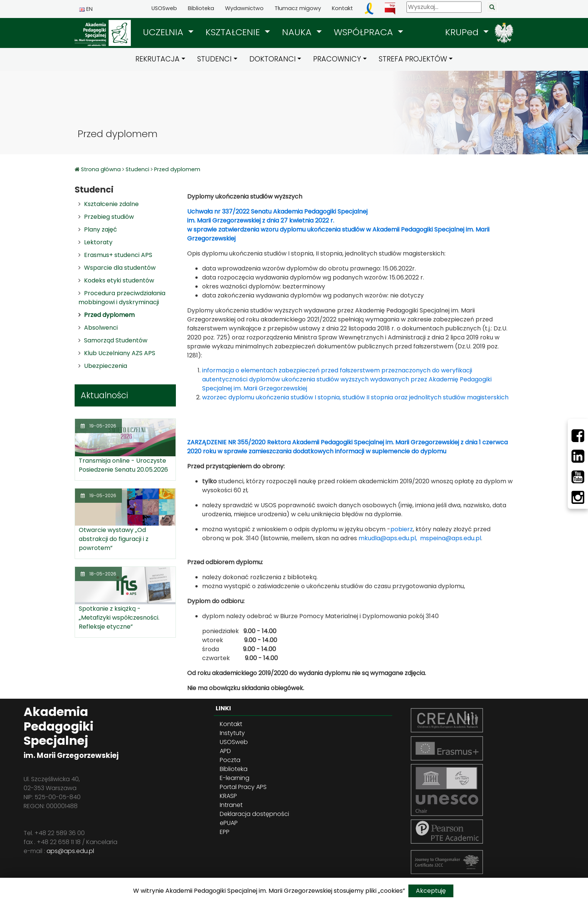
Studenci (137, 169)
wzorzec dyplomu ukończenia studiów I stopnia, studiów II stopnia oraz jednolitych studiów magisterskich (355, 397)
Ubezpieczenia (105, 366)
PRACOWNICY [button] (337, 59)
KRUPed (463, 32)
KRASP (228, 796)
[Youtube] (578, 476)
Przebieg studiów (109, 216)
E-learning (234, 778)
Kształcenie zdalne (111, 204)
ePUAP (229, 823)
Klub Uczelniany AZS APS (119, 353)
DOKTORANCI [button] (272, 59)
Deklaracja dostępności (254, 814)
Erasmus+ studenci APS (118, 255)
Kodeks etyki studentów (119, 280)
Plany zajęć (100, 229)
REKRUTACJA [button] (157, 59)
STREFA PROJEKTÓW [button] (413, 59)
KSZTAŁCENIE (234, 32)
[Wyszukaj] (444, 7)
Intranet (231, 805)
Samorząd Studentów (115, 340)
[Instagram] (578, 497)
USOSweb (164, 8)
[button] (168, 32)
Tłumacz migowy (297, 8)
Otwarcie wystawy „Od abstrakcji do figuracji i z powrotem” (113, 539)
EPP (225, 832)
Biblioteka (201, 8)
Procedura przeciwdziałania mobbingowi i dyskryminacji (121, 297)
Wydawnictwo (244, 8)
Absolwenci (101, 327)
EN (86, 9)
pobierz (401, 529)
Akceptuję (431, 890)
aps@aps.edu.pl (70, 851)
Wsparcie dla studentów (120, 267)
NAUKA (298, 32)
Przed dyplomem (177, 169)
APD (225, 751)
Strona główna (101, 169)
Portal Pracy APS (243, 787)
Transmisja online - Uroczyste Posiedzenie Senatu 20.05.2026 (123, 465)
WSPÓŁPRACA (365, 32)
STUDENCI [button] (214, 59)
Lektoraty (98, 242)
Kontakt (342, 8)
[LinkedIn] (578, 456)
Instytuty (232, 733)
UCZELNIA (164, 32)
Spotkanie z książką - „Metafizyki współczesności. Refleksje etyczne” (119, 617)
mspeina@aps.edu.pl (450, 538)
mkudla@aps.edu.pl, (387, 538)
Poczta (230, 760)
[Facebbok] (578, 435)
